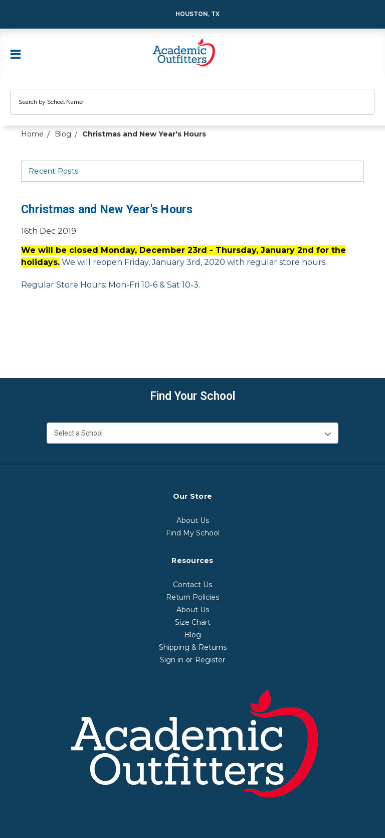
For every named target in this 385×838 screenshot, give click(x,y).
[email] (46, 334)
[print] (65, 334)
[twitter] (84, 334)
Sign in (171, 659)
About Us (192, 520)
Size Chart (193, 622)
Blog (192, 634)
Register (210, 659)
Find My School (193, 532)
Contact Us (192, 584)
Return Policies (192, 597)
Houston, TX (191, 14)
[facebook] (27, 334)
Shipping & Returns (193, 647)
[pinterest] (103, 334)
